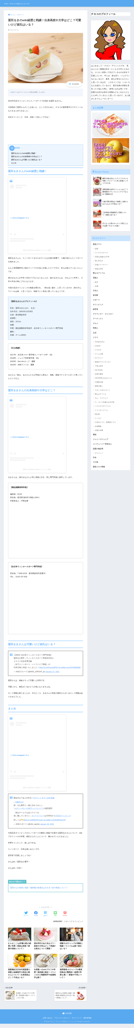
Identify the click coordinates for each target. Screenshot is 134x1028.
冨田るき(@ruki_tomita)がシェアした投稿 (37, 250)
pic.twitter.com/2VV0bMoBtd (25, 671)
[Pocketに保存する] (65, 917)
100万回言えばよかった (103, 379)
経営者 (95, 310)
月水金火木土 (100, 343)
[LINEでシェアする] (55, 917)
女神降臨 (98, 428)
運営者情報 (87, 1022)
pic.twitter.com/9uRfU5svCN (55, 823)
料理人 (95, 329)
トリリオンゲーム (101, 412)
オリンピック (78, 924)
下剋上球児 (99, 367)
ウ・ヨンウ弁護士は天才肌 (104, 404)
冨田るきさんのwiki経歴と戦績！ (24, 153)
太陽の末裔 (99, 432)
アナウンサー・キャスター (104, 315)
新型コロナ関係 (99, 469)
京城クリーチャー (101, 265)
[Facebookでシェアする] (36, 917)
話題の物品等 (98, 451)
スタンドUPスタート (102, 391)
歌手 (96, 282)
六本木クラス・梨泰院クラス (105, 424)
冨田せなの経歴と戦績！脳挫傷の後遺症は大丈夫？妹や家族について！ (39, 891)
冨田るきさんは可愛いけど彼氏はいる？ (26, 160)
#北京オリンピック (63, 819)
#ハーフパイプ (38, 819)
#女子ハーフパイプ (35, 812)
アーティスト (98, 320)
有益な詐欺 (99, 269)
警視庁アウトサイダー (103, 363)
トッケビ (98, 420)
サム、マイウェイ (101, 399)
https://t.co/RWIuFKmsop (33, 823)
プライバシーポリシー (62, 1022)
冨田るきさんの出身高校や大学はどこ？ (26, 156)
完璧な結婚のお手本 (102, 257)
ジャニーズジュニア (101, 441)
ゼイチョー (99, 359)
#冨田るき (19, 805)
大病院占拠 (99, 383)
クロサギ (98, 351)
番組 (95, 436)
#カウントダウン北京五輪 (44, 801)
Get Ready (99, 371)
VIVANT (98, 347)
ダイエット (99, 455)
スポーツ (67, 924)
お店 (95, 334)
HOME (67, 1017)
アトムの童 (99, 355)
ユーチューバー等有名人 (103, 446)
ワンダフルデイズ (101, 253)
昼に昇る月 (99, 261)
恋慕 (96, 249)
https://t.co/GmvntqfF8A (48, 667)
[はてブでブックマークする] (45, 917)
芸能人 (95, 278)
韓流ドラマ (97, 244)
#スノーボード (21, 812)
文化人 (95, 291)
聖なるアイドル (99, 273)
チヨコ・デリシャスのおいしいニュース (28, 3)
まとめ (13, 163)
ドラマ (95, 339)
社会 (95, 459)
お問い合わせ (47, 1022)
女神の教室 (99, 375)
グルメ (95, 324)
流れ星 (97, 416)
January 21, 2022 (53, 675)
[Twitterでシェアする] (26, 917)
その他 (95, 464)
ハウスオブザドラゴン (103, 407)
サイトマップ (77, 1022)
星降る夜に (99, 387)
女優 (96, 286)
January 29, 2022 (47, 827)
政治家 (95, 296)
